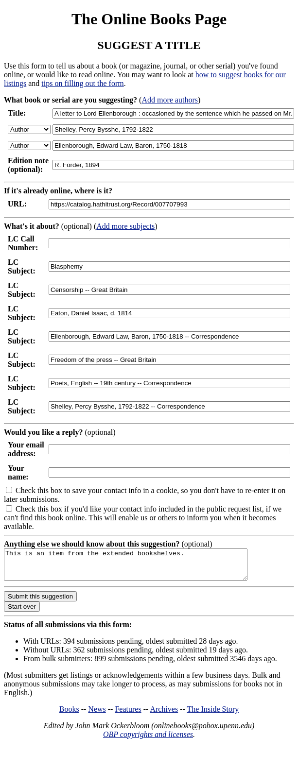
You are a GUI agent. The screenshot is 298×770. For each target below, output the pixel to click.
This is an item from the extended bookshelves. (140, 567)
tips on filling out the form (82, 83)
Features (128, 715)
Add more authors (169, 100)
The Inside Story (213, 715)
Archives (164, 715)
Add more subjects (125, 226)
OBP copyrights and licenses (148, 740)
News (96, 715)
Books (69, 715)
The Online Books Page (149, 19)
